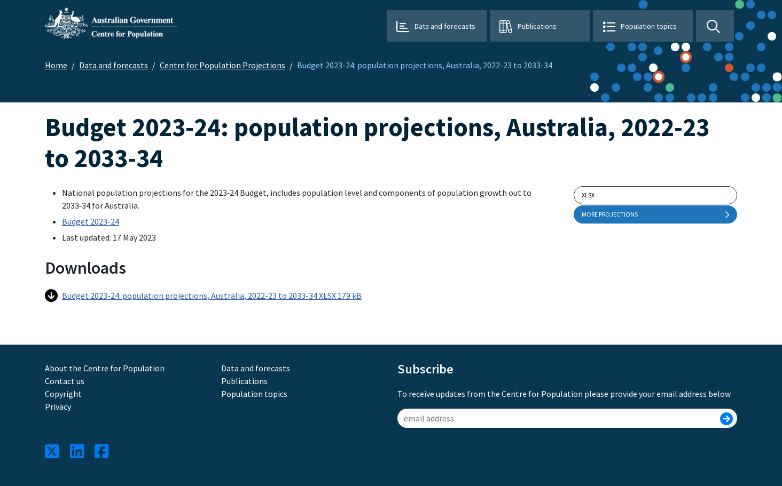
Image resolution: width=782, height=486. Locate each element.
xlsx (588, 195)
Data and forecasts (445, 26)
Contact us (64, 381)
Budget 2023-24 (90, 221)
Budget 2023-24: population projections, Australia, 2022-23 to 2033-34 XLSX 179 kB (203, 295)
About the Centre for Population (105, 368)
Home (56, 65)
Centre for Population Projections (222, 65)
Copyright (63, 393)
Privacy (58, 406)
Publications (537, 26)
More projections (655, 214)
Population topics (649, 26)
